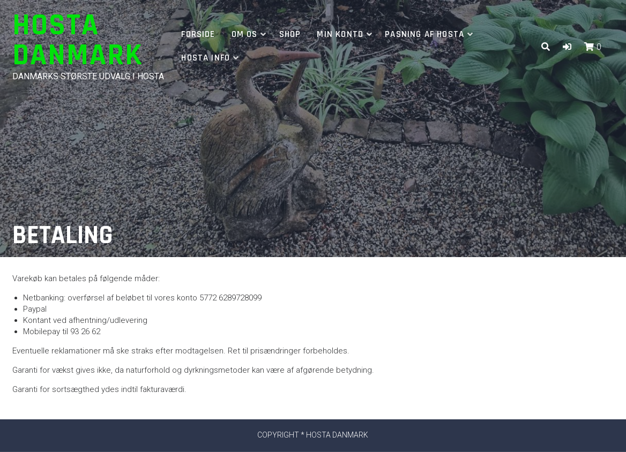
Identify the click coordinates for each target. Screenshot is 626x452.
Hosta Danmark (77, 40)
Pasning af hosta (424, 34)
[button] (567, 47)
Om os (245, 34)
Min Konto (340, 34)
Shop (290, 34)
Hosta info (205, 58)
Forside (198, 34)
